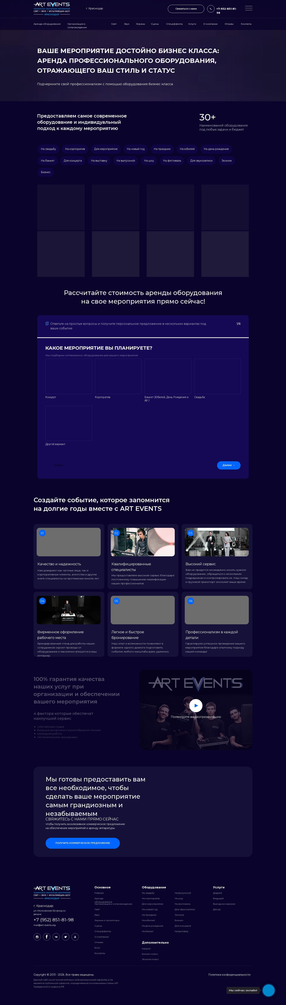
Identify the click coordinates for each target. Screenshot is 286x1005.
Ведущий (218, 898)
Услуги (192, 23)
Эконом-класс (150, 959)
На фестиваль (172, 160)
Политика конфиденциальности (229, 974)
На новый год (136, 149)
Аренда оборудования (47, 23)
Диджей (217, 893)
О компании (210, 23)
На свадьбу (48, 149)
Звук (126, 23)
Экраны (140, 23)
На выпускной (125, 160)
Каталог (146, 948)
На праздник (162, 149)
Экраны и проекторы (106, 920)
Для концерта (73, 160)
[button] (186, 9)
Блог (97, 947)
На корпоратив (75, 149)
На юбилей (187, 149)
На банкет (48, 160)
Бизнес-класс (150, 954)
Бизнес (46, 172)
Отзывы (229, 23)
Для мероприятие (106, 149)
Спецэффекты (174, 23)
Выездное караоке (224, 903)
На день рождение (216, 149)
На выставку (99, 160)
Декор (217, 909)
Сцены (155, 23)
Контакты (246, 23)
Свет (114, 23)
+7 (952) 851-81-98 (54, 919)
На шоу (149, 160)
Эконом (227, 160)
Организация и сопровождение (113, 903)
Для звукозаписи (201, 160)
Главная (99, 893)
